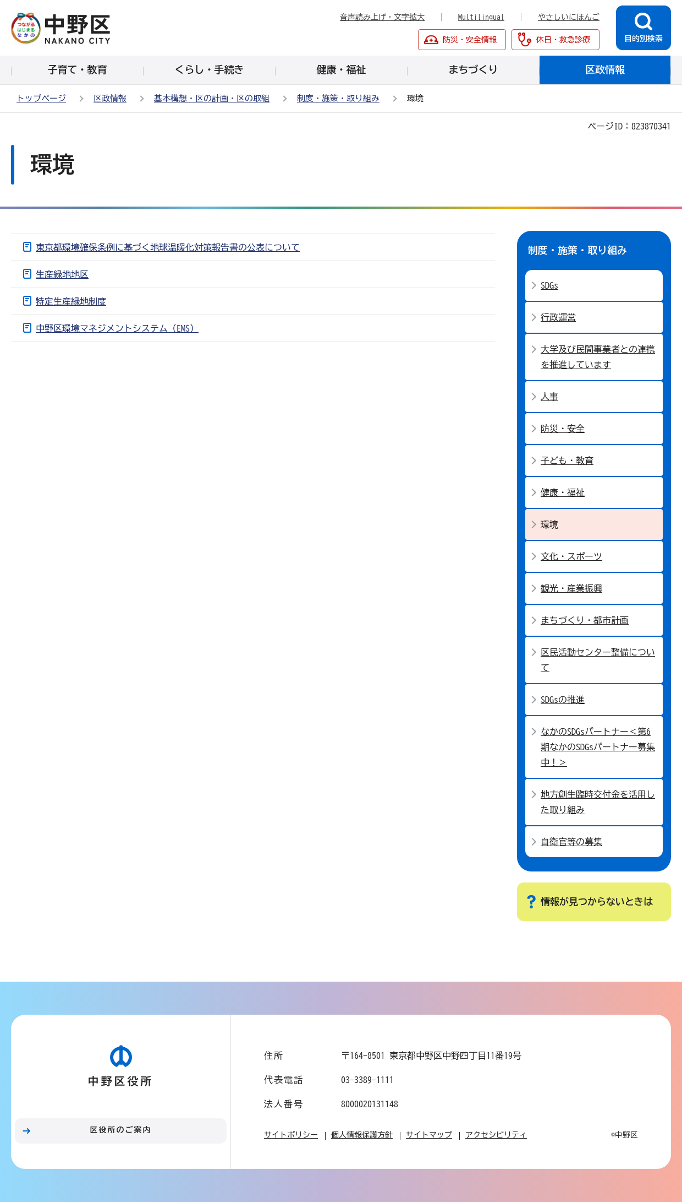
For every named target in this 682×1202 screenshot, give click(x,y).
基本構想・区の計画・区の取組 (212, 98)
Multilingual (481, 17)
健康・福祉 (563, 492)
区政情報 (110, 98)
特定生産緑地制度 (71, 301)
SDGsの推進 (563, 699)
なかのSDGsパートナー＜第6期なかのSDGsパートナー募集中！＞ (598, 747)
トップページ (41, 98)
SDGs (549, 285)
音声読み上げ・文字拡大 (382, 17)
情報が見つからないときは (597, 901)
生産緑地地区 (62, 274)
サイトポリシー (291, 1135)
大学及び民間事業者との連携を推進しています (598, 357)
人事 (549, 396)
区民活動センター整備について (598, 660)
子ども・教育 (567, 460)
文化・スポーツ (571, 556)
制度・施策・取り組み (338, 98)
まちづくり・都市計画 (585, 620)
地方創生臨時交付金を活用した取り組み (598, 802)
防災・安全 (563, 428)
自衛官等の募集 (571, 841)
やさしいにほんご (569, 17)
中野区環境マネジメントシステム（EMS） (117, 328)
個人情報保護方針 (362, 1135)
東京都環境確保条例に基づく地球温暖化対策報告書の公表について (168, 247)
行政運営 (558, 317)
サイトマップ (429, 1135)
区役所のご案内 (121, 1130)
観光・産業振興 (571, 588)
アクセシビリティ (496, 1135)
